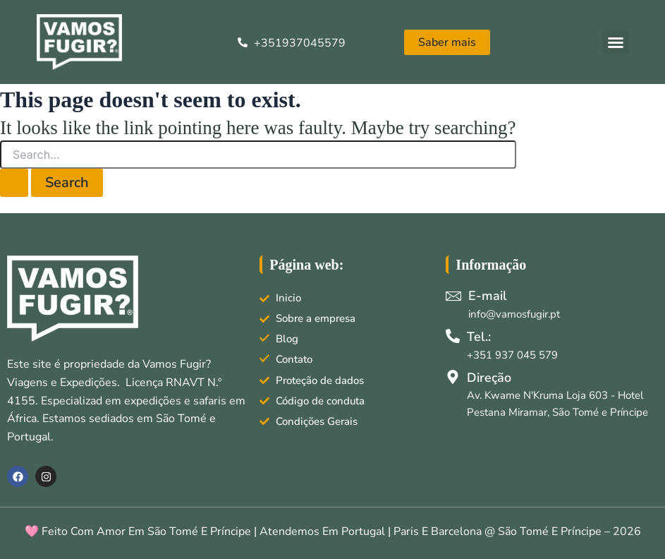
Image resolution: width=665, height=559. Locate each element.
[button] (615, 42)
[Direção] (453, 377)
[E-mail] (453, 295)
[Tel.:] (453, 336)
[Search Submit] (14, 183)
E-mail (487, 295)
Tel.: (479, 336)
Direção (489, 377)
